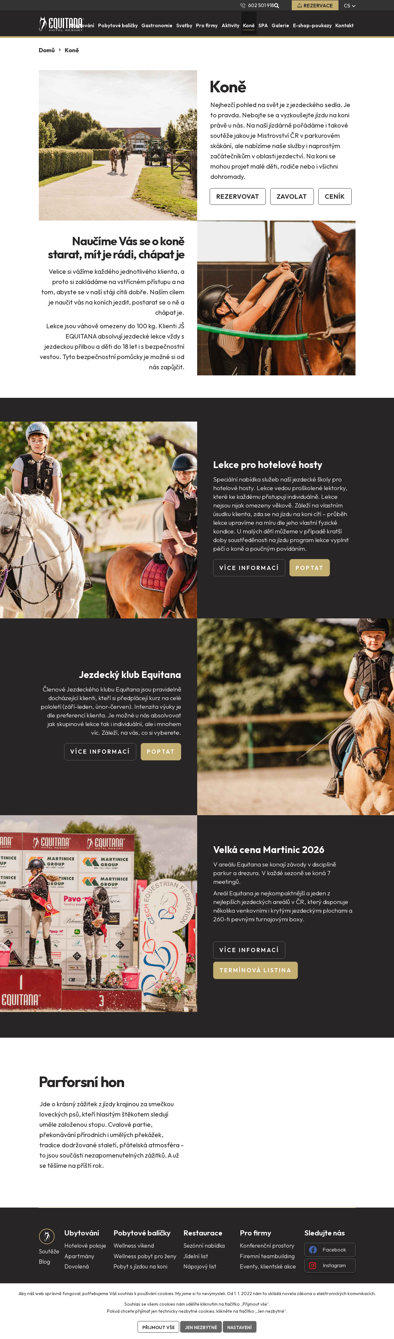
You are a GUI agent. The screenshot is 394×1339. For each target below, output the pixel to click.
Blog (44, 1262)
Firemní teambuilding (267, 1256)
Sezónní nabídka (204, 1246)
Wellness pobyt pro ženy (144, 1256)
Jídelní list (195, 1256)
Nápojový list (199, 1266)
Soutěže (49, 1251)
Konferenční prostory (267, 1246)
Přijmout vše (157, 1327)
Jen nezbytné (201, 1327)
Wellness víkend (133, 1246)
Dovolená (76, 1266)
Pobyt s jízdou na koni (140, 1266)
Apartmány (79, 1256)
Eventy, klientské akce (268, 1266)
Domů (47, 50)
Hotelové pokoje (85, 1246)
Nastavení (241, 1327)
